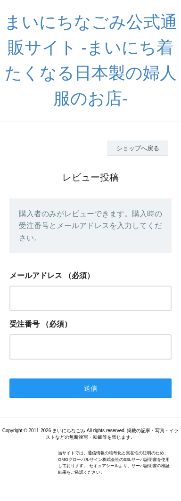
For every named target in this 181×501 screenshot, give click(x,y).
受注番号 (24, 324)
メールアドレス (35, 275)
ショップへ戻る (137, 148)
